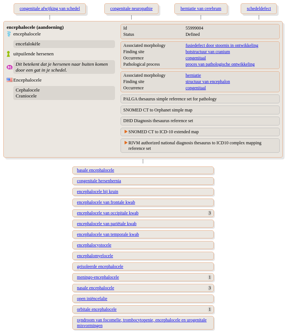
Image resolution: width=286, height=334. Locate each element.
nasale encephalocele (95, 287)
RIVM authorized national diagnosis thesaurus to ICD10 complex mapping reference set (195, 145)
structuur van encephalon (207, 81)
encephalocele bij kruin (97, 191)
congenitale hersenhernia (99, 180)
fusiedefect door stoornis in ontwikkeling (221, 45)
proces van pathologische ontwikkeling (220, 64)
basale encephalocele (95, 170)
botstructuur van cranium (207, 51)
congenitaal (195, 58)
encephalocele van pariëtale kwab (107, 223)
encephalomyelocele (95, 255)
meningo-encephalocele (98, 277)
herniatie (193, 75)
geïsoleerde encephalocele (100, 266)
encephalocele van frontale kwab (106, 202)
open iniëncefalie (92, 298)
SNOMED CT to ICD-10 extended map (164, 131)
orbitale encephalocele (97, 309)
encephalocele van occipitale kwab (108, 213)
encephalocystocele (94, 245)
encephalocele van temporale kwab (108, 234)
